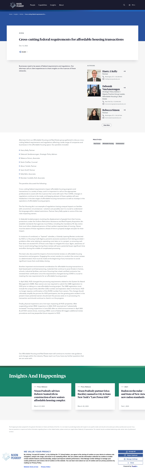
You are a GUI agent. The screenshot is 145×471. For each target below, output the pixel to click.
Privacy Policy (45, 467)
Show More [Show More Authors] (107, 125)
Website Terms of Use (31, 467)
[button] (115, 79)
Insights (16, 14)
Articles (21, 14)
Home (10, 14)
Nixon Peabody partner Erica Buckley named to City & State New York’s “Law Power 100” (94, 394)
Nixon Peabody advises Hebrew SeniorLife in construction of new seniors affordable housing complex (49, 395)
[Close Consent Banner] (130, 462)
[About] (61, 5)
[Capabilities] (43, 5)
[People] (33, 5)
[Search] (124, 5)
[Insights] (53, 5)
